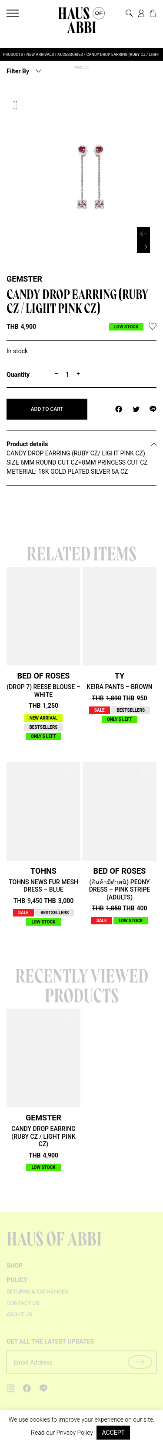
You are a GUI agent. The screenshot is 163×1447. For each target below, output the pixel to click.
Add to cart (47, 409)
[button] (143, 246)
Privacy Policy (75, 1432)
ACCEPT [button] (113, 1432)
